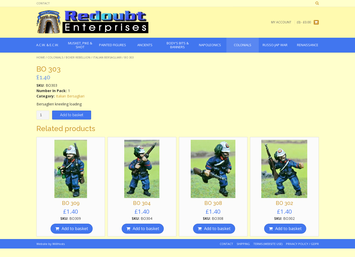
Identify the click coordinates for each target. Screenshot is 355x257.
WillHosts (58, 244)
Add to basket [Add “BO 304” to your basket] (146, 228)
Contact (43, 3)
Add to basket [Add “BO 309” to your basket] (75, 228)
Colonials (55, 57)
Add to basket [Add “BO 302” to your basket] (288, 228)
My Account (281, 22)
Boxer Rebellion (78, 57)
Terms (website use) (267, 243)
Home (40, 57)
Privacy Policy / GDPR (302, 243)
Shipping (243, 243)
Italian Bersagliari (107, 57)
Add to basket (71, 115)
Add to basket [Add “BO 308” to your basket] (217, 228)
